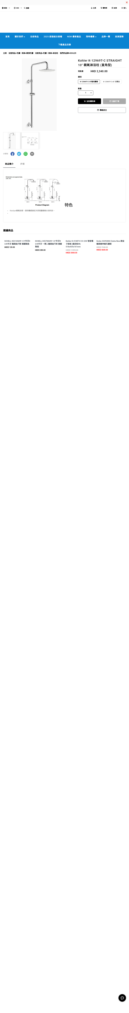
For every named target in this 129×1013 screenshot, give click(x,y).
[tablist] (64, 165)
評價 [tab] (22, 164)
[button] (13, 154)
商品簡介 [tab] (9, 164)
